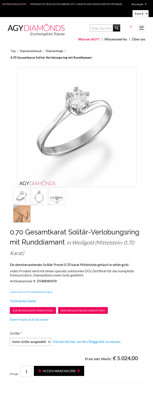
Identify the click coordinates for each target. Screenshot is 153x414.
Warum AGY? (89, 39)
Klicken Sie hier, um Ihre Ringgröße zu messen (86, 341)
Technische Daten (23, 301)
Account (137, 4)
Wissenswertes (115, 39)
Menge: (14, 374)
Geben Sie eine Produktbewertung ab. (31, 291)
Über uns (138, 39)
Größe (15, 333)
